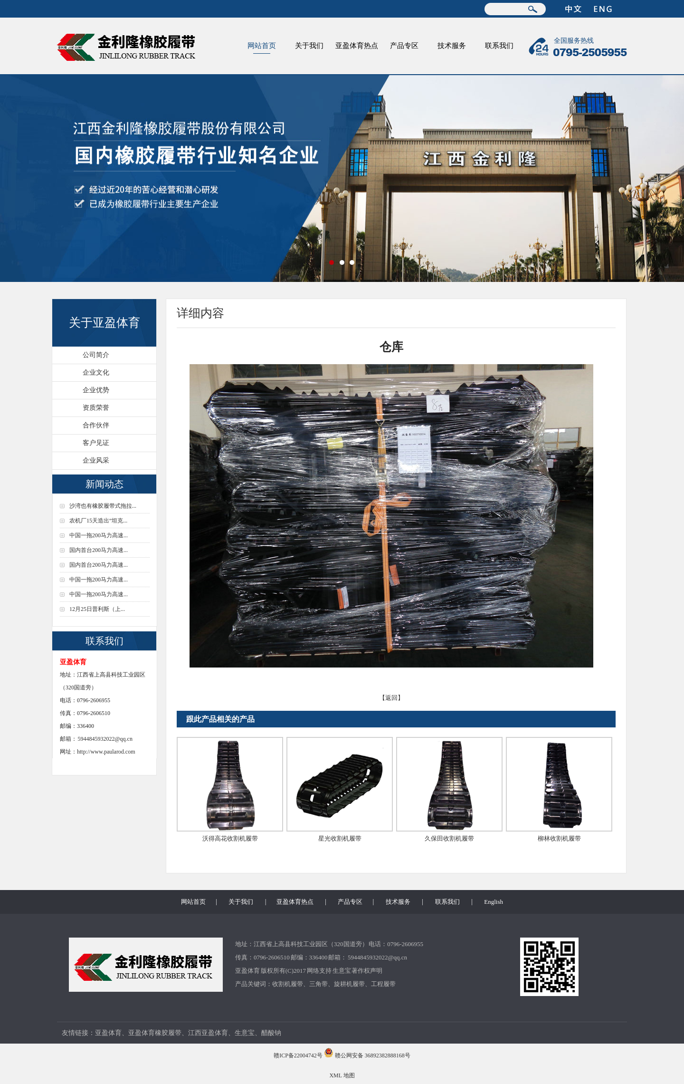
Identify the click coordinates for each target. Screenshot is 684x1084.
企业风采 (96, 460)
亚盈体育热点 (356, 45)
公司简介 (96, 354)
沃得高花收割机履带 (230, 838)
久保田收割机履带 (449, 838)
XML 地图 (341, 1075)
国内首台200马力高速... (98, 550)
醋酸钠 (271, 1032)
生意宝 (341, 970)
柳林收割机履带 (559, 838)
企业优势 (96, 390)
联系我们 (499, 45)
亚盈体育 (247, 970)
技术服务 (451, 45)
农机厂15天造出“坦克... (98, 520)
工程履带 (383, 983)
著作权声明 (367, 970)
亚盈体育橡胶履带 (154, 1032)
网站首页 (261, 45)
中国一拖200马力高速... (98, 535)
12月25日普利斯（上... (97, 609)
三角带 (318, 983)
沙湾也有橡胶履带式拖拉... (102, 506)
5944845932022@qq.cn (105, 739)
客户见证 (96, 442)
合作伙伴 (96, 425)
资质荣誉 (96, 407)
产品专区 (404, 45)
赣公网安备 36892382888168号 (372, 1055)
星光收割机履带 (339, 838)
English (493, 901)
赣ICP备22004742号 (298, 1055)
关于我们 (309, 45)
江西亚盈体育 (208, 1032)
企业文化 (96, 372)
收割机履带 (287, 983)
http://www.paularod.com (106, 751)
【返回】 (391, 697)
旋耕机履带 (349, 983)
